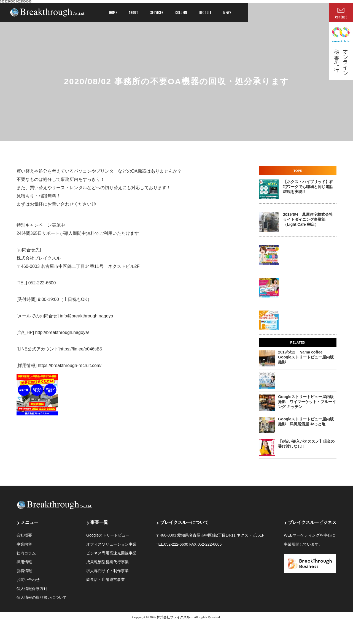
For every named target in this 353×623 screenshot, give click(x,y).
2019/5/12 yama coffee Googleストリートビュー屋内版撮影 (306, 357)
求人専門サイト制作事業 (107, 570)
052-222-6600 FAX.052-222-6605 (193, 544)
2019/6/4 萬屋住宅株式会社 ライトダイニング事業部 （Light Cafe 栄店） (308, 219)
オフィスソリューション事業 (111, 544)
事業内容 (24, 544)
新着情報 (24, 570)
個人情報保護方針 (32, 588)
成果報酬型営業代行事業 (107, 562)
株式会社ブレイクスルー (175, 617)
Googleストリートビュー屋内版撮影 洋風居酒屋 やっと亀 (306, 421)
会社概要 (24, 535)
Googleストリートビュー (108, 535)
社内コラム (26, 553)
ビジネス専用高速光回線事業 (111, 553)
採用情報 (24, 562)
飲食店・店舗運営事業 (105, 579)
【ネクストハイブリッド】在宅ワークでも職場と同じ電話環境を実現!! (308, 186)
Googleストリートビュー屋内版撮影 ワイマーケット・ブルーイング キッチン (307, 402)
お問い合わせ (28, 579)
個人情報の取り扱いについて (42, 597)
